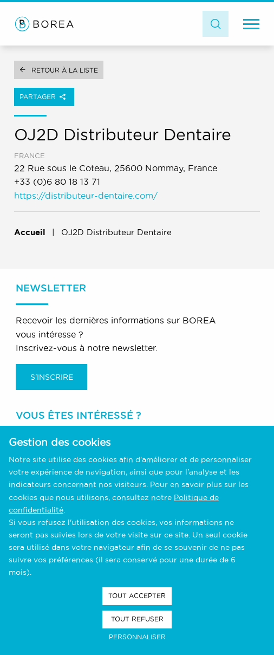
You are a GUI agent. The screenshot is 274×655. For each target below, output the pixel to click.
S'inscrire (51, 377)
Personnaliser (137, 636)
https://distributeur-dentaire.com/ (86, 195)
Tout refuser (137, 618)
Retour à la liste (64, 70)
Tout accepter (137, 595)
